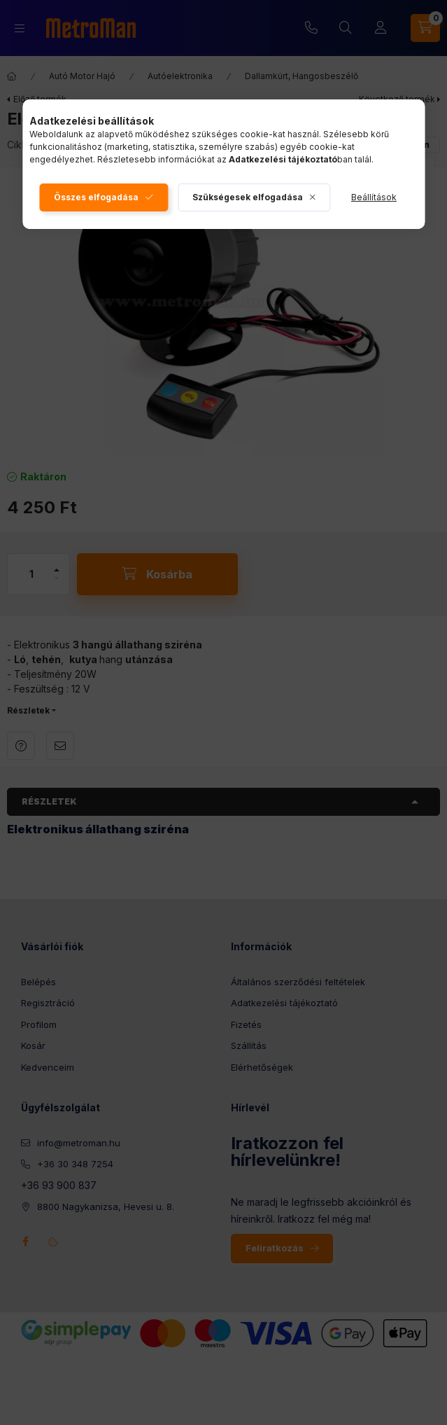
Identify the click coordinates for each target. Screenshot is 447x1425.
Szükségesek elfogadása (247, 197)
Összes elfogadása (96, 197)
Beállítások (374, 197)
